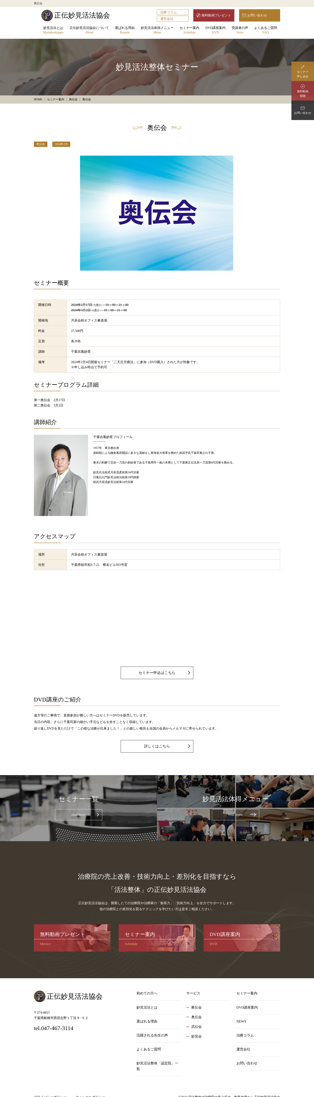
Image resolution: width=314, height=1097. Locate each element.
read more (78, 815)
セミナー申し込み (302, 74)
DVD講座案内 (215, 30)
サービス (193, 993)
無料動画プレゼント (216, 15)
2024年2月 (61, 144)
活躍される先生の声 (152, 1035)
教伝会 (196, 1007)
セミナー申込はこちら (157, 673)
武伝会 (196, 1027)
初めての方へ (146, 993)
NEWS (241, 1021)
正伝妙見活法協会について (89, 30)
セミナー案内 (189, 30)
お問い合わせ (257, 15)
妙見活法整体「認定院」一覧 (157, 1066)
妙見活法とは (53, 30)
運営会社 (166, 19)
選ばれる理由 (125, 30)
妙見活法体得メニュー (157, 30)
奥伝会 (40, 144)
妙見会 (196, 1036)
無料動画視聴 (302, 93)
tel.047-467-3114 (53, 1028)
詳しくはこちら (157, 746)
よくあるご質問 (265, 30)
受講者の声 (240, 30)
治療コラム (168, 12)
